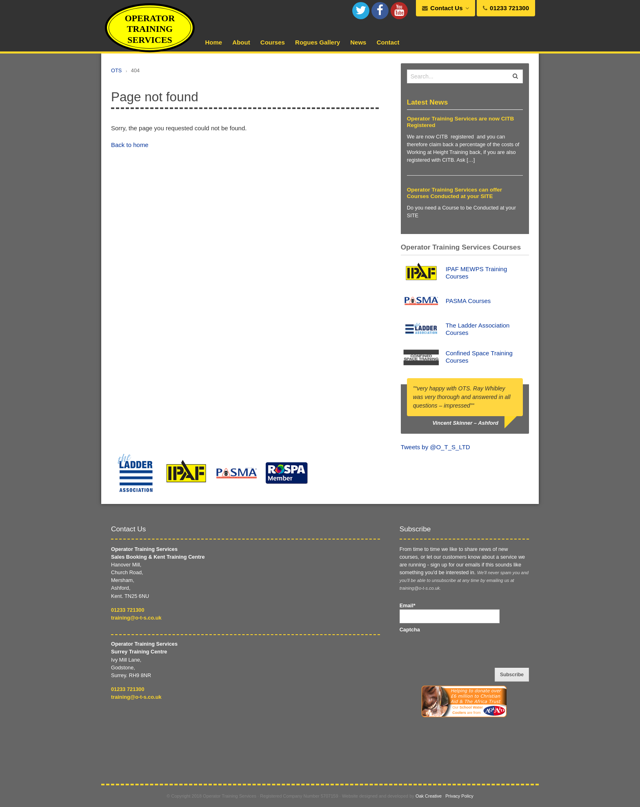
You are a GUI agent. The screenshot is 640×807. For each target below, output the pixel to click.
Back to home (130, 144)
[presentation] (462, 649)
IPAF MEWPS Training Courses (476, 272)
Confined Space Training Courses (479, 357)
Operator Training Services (150, 29)
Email (408, 605)
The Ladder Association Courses (478, 329)
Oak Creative (429, 796)
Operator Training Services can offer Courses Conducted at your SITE (454, 193)
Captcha (410, 629)
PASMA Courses (468, 300)
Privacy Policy (459, 796)
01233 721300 (127, 610)
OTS (116, 70)
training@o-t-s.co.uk (136, 618)
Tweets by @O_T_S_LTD (435, 447)
